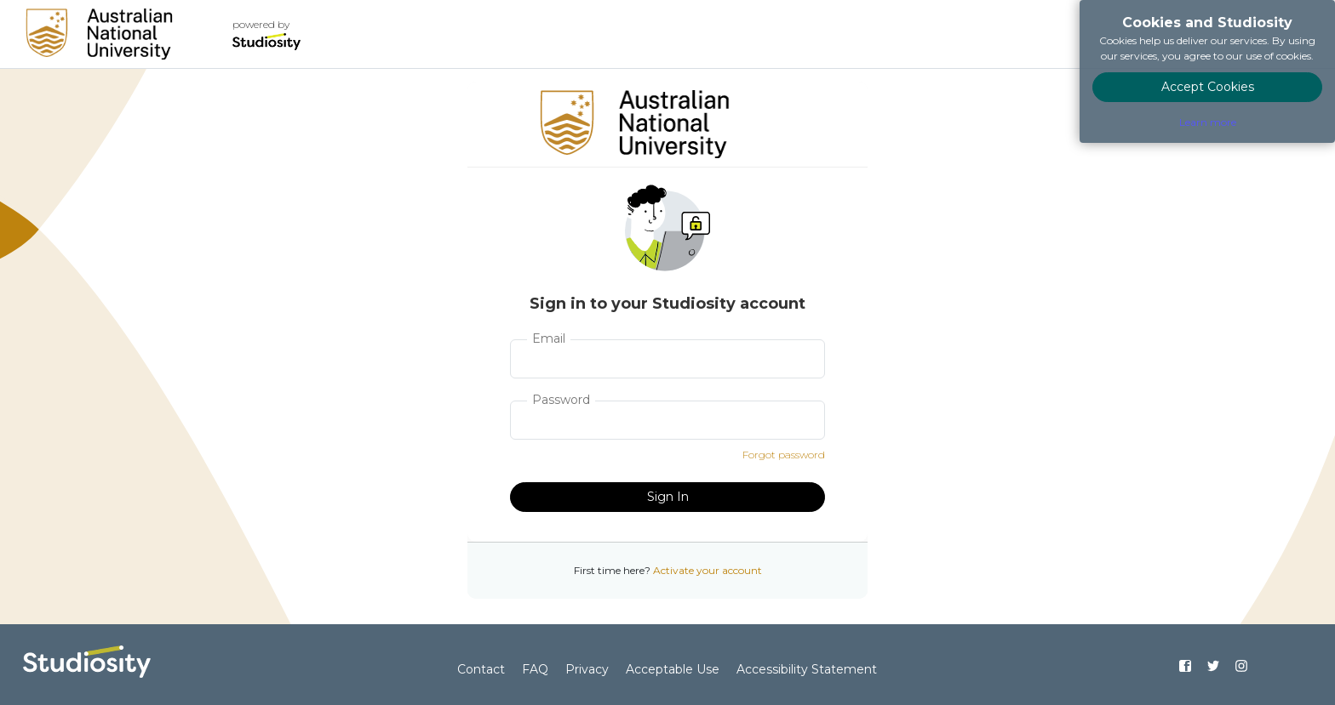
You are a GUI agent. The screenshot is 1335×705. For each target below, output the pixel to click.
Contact (481, 669)
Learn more (1207, 122)
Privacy (587, 669)
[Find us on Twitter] (1213, 666)
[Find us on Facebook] (1185, 666)
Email (548, 338)
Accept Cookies (1207, 86)
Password (561, 399)
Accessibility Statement (806, 669)
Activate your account (707, 570)
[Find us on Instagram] (1241, 666)
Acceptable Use (672, 669)
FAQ (535, 669)
